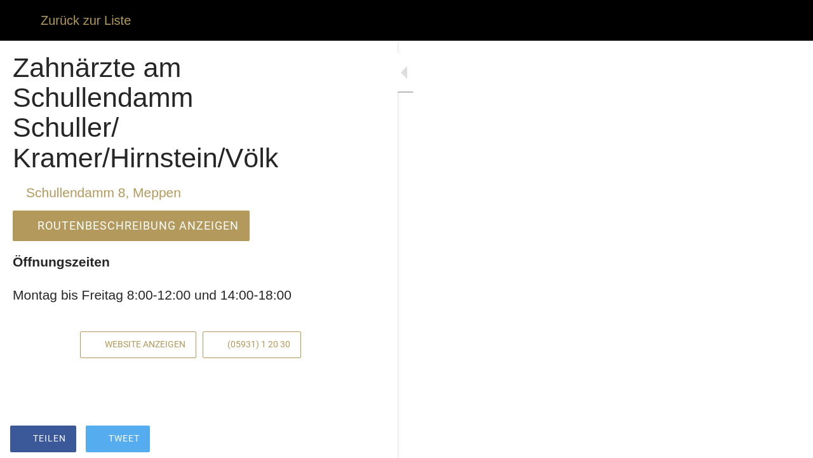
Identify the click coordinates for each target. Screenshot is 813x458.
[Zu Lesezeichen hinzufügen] (325, 440)
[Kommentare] (355, 440)
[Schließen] (20, 20)
